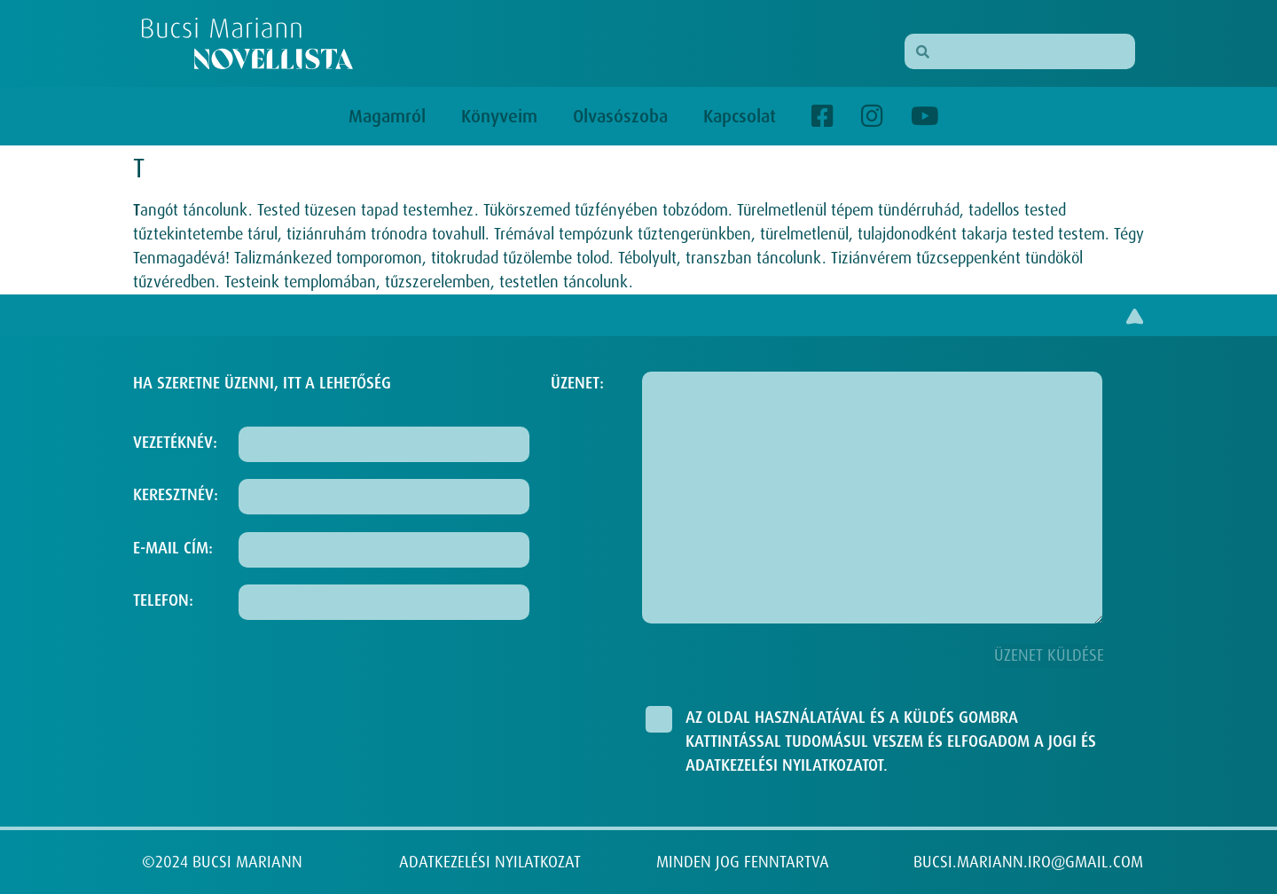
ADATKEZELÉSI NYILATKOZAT (490, 862)
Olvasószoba (620, 116)
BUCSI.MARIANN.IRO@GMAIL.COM (1028, 862)
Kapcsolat (739, 116)
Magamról (387, 116)
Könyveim (499, 116)
